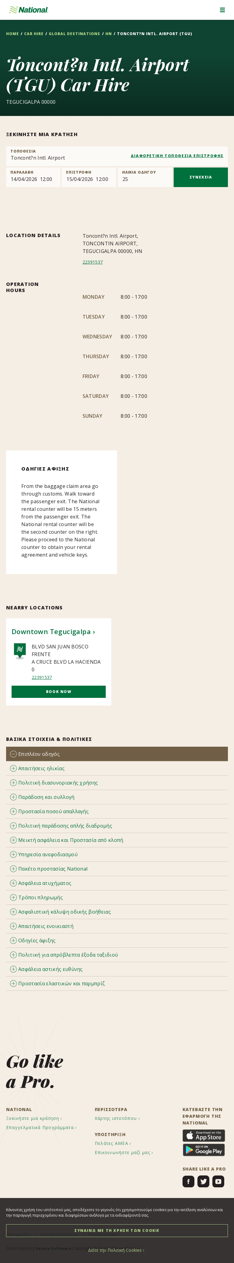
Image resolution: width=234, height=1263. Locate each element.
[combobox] (117, 156)
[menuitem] (39, 1118)
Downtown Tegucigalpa (51, 631)
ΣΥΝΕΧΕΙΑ (201, 177)
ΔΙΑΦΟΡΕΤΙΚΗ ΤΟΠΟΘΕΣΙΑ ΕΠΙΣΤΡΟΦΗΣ (177, 155)
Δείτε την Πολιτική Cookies (115, 1250)
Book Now (59, 691)
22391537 (94, 261)
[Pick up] (33, 177)
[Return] (89, 177)
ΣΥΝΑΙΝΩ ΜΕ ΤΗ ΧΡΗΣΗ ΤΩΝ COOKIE (117, 1230)
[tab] (117, 754)
